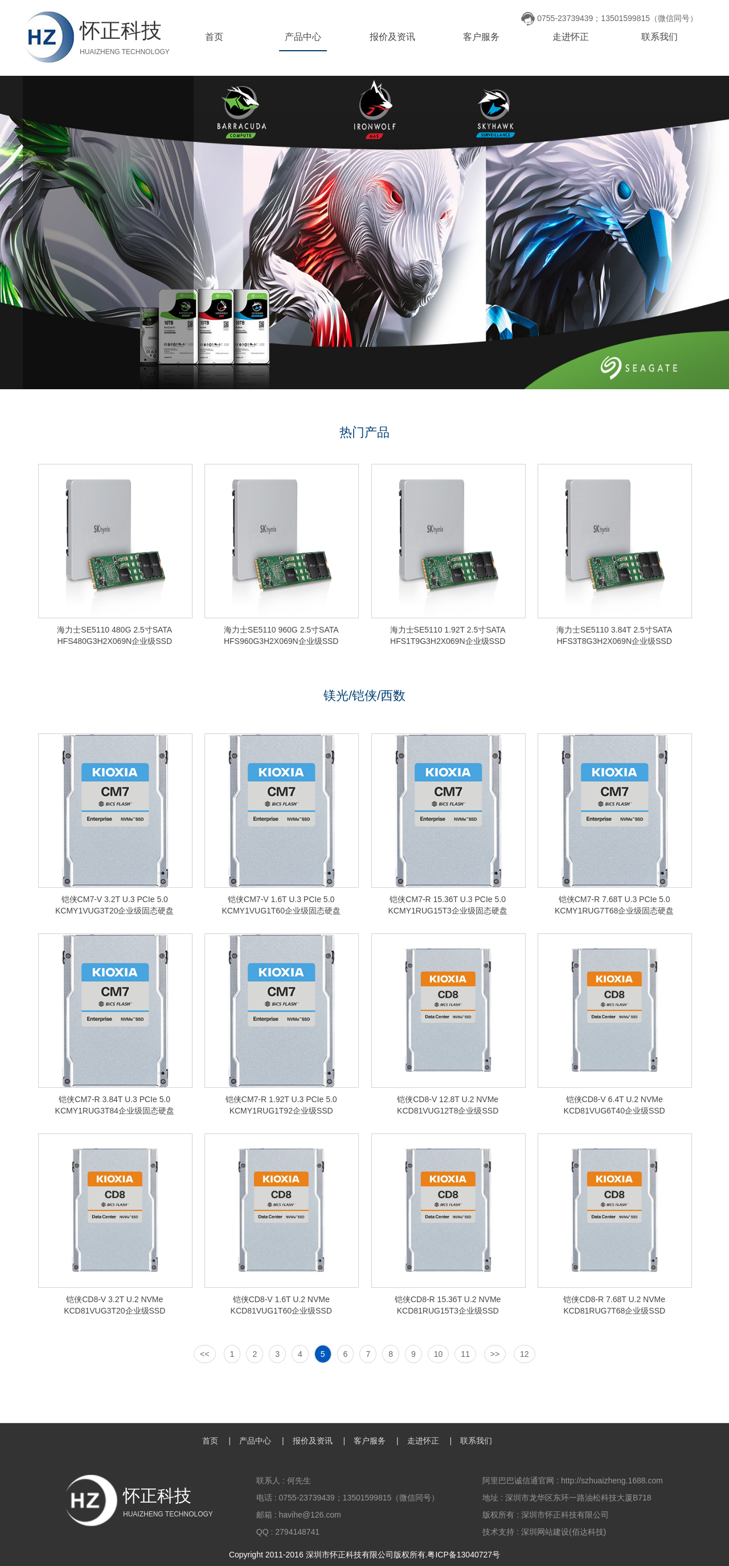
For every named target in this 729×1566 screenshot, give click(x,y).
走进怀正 (570, 37)
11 (465, 1354)
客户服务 (481, 37)
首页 (214, 37)
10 (438, 1354)
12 (524, 1354)
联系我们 (659, 37)
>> (494, 1354)
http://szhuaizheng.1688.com (612, 1480)
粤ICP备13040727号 (463, 1554)
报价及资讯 (392, 37)
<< (204, 1354)
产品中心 (303, 37)
